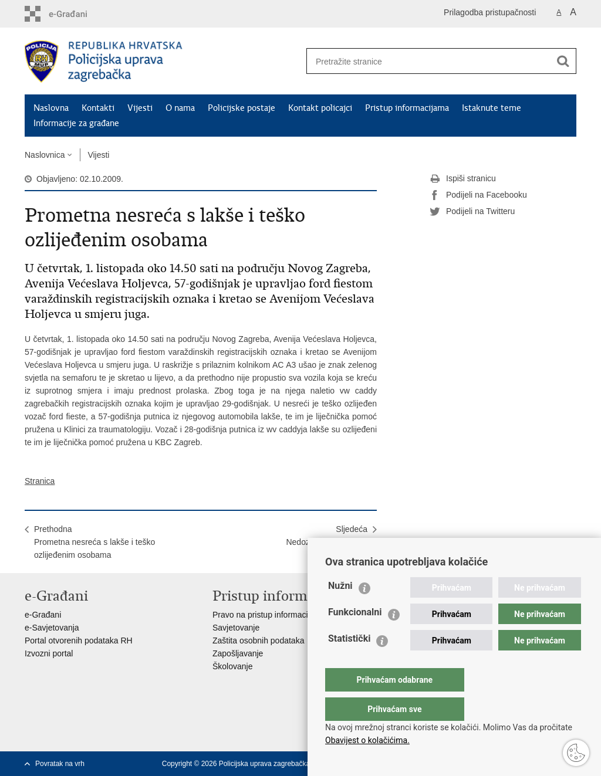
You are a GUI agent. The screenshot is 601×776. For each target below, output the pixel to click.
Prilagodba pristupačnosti (490, 12)
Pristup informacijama (407, 108)
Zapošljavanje (237, 653)
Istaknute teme (491, 108)
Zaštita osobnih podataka (258, 640)
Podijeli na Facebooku (478, 195)
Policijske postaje (241, 108)
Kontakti (98, 108)
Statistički (349, 661)
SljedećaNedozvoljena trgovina (326, 535)
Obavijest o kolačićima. (367, 740)
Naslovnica (45, 155)
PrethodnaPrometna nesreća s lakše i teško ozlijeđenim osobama (94, 542)
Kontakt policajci (320, 108)
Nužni (340, 609)
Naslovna (51, 108)
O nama (180, 108)
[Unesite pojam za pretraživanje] (424, 61)
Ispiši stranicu (463, 179)
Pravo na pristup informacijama (269, 614)
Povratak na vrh (60, 764)
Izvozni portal (49, 653)
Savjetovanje (235, 627)
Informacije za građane (76, 123)
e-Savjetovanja (52, 627)
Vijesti (140, 108)
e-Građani (43, 614)
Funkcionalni (355, 635)
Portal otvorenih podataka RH (79, 640)
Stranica (40, 481)
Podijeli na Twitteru (472, 211)
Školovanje (232, 666)
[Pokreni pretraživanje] (563, 61)
